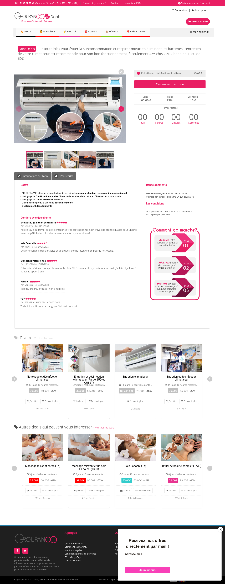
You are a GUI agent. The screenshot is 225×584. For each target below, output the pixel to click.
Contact (115, 3)
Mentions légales (73, 550)
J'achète (32, 401)
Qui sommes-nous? (74, 543)
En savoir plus (50, 401)
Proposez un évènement (177, 546)
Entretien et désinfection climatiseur (182, 378)
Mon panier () (201, 31)
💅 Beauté (74, 31)
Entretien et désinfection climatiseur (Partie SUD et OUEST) (89, 379)
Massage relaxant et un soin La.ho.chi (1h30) (89, 467)
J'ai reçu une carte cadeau (128, 553)
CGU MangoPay (72, 557)
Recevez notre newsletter (128, 546)
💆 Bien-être (49, 31)
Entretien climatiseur (135, 376)
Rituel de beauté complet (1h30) (181, 466)
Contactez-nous (72, 560)
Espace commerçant (175, 550)
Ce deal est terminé (170, 84)
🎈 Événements (145, 31)
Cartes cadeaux (198, 21)
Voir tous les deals (43, 338)
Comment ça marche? (94, 3)
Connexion (179, 10)
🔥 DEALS (26, 31)
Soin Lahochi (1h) (135, 466)
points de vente (128, 579)
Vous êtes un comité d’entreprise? (132, 543)
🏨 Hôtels (119, 31)
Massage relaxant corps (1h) (42, 466)
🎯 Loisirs (97, 31)
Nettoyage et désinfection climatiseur (42, 378)
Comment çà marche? (75, 546)
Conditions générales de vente (80, 553)
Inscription (199, 10)
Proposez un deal (174, 543)
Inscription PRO (132, 3)
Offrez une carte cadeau (127, 550)
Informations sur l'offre (33, 176)
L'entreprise (63, 176)
